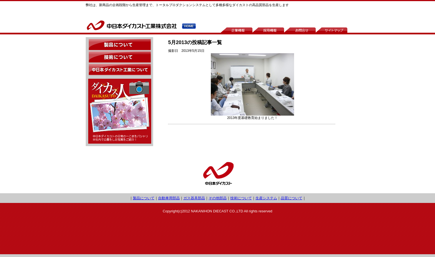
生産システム (266, 198)
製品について (144, 198)
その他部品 (218, 198)
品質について (291, 198)
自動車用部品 (169, 198)
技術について (241, 198)
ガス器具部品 (194, 198)
